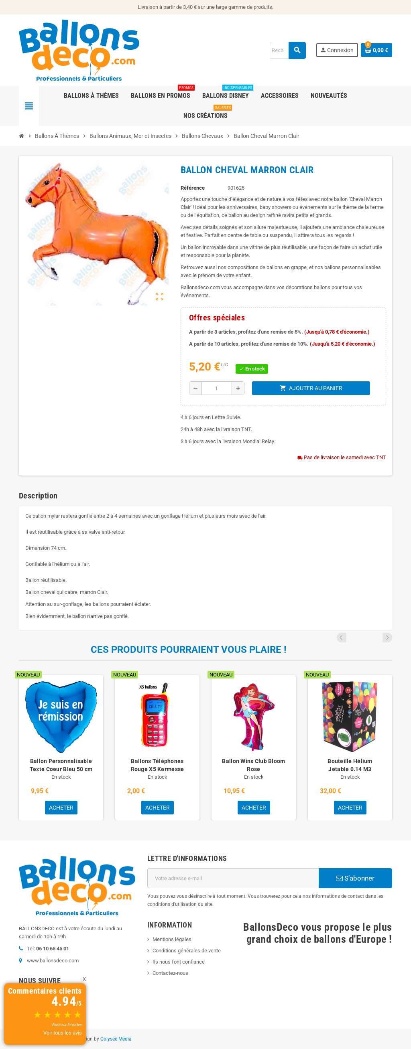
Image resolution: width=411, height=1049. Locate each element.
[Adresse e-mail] (233, 878)
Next (387, 637)
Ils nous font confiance (179, 962)
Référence (193, 188)
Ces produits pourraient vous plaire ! (189, 649)
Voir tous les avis (62, 1033)
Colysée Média (116, 1039)
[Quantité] (216, 388)
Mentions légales (172, 939)
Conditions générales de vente (187, 951)
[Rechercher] (287, 50)
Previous (376, 637)
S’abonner (355, 878)
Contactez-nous (170, 973)
